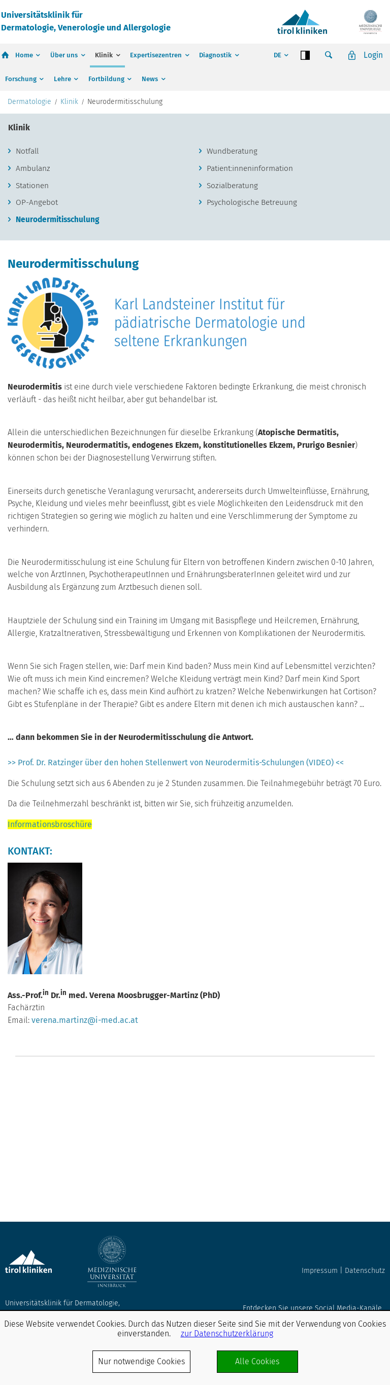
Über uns (64, 55)
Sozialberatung (234, 284)
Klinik (104, 55)
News (150, 79)
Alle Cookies (257, 1361)
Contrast (304, 55)
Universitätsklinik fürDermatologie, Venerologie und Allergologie (91, 21)
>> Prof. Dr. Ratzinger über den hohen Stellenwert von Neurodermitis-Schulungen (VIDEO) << (176, 863)
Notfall (28, 249)
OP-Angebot (37, 302)
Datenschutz (365, 1270)
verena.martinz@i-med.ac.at (84, 1120)
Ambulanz (34, 266)
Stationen (33, 284)
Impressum (320, 1270)
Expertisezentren (156, 55)
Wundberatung (233, 249)
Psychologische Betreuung (254, 302)
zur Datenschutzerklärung (227, 1333)
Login (373, 55)
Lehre (62, 79)
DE (276, 55)
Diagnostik (215, 55)
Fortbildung (106, 79)
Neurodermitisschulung (60, 320)
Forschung (21, 79)
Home (24, 55)
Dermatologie (29, 199)
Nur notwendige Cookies (141, 1361)
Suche (328, 55)
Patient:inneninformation (251, 266)
